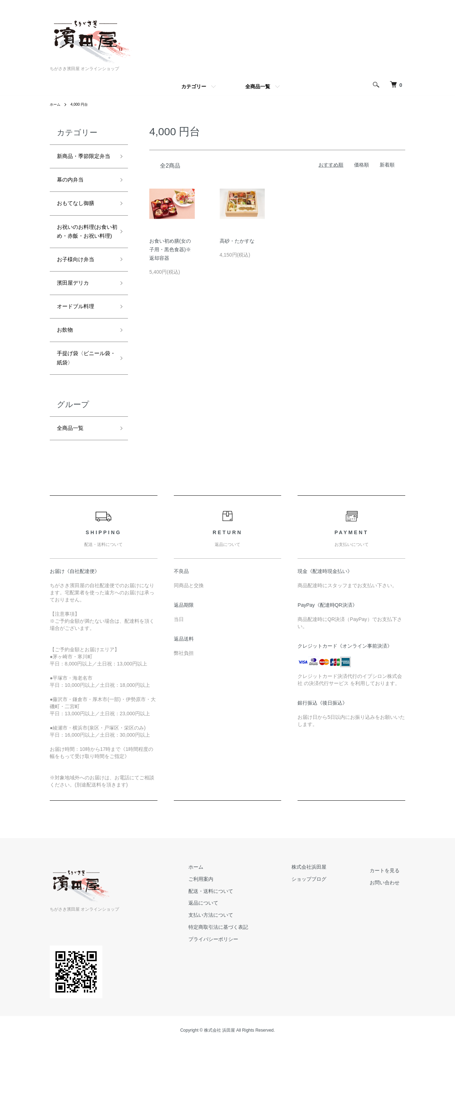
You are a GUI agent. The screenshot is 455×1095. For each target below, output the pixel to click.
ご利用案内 (229, 924)
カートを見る (390, 915)
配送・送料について (239, 936)
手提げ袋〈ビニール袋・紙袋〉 (82, 399)
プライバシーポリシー (242, 984)
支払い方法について (239, 960)
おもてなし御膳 (79, 219)
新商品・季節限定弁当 (82, 163)
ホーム (56, 104)
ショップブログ (326, 924)
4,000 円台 (83, 104)
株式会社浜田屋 (326, 912)
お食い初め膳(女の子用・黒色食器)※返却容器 (170, 249)
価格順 (361, 165)
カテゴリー (193, 86)
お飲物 (66, 368)
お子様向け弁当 (79, 291)
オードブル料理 (79, 343)
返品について (232, 948)
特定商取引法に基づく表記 (247, 972)
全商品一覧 (257, 86)
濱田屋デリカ (76, 317)
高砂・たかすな (237, 241)
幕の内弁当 (73, 193)
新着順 (387, 165)
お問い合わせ (390, 928)
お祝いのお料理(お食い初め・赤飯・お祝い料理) (83, 255)
